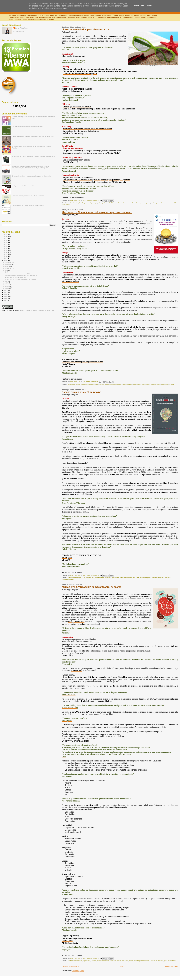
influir (106, 384)
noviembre (9, 264)
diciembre (9, 262)
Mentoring (160, 960)
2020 (6, 247)
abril (7, 283)
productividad (156, 577)
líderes (130, 384)
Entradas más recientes (70, 966)
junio (7, 272)
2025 (6, 237)
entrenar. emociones (122, 960)
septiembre (9, 268)
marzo (8, 285)
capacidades (86, 960)
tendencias (168, 577)
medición (160, 203)
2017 (6, 253)
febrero (8, 286)
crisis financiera (99, 577)
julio (7, 270)
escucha (101, 384)
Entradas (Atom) (78, 971)
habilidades (132, 960)
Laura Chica (153, 960)
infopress (111, 384)
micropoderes (137, 384)
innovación (107, 203)
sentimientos (164, 384)
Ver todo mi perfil (18, 31)
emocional (84, 384)
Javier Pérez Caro (21, 28)
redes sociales (167, 203)
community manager (91, 203)
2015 (6, 257)
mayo (7, 281)
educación (113, 960)
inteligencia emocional (142, 960)
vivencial (171, 384)
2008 (6, 298)
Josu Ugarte (135, 577)
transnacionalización (68, 579)
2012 (6, 290)
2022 (6, 243)
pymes (162, 577)
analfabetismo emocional (75, 960)
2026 (6, 235)
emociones (91, 384)
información (117, 384)
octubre (8, 266)
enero (8, 288)
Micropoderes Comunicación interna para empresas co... (21, 275)
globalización (116, 577)
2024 (6, 239)
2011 (6, 292)
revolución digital (155, 384)
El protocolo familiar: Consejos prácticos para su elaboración (31, 176)
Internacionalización (117, 203)
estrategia (101, 203)
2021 (6, 245)
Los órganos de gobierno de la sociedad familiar (27, 126)
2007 (6, 300)
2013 (6, 261)
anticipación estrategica (75, 577)
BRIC (83, 577)
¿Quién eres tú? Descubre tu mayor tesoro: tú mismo (91, 586)
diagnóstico (108, 577)
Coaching (82, 203)
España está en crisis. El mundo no (81, 392)
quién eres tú (168, 960)
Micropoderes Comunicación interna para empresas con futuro (97, 212)
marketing (154, 203)
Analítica (70, 203)
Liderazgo (139, 203)
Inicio (122, 966)
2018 (6, 251)
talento (174, 960)
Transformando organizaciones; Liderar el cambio (28, 196)
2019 (6, 249)
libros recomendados (130, 203)
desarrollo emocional (103, 960)
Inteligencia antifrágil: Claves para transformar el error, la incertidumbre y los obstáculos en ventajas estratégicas (30, 167)
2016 (6, 255)
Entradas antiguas (171, 966)
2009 (6, 296)
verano (68, 204)
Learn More (139, 6)
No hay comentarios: (93, 200)
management (146, 203)
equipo (96, 384)
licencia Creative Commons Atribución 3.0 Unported (36, 310)
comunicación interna (74, 384)
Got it (149, 6)
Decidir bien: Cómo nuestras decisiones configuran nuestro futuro (33, 136)
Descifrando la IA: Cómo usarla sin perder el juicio (28, 205)
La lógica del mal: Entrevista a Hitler (23, 186)
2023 (6, 241)
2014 (6, 259)
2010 (6, 294)
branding (76, 203)
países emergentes (145, 577)
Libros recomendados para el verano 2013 (85, 29)
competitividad (90, 577)
